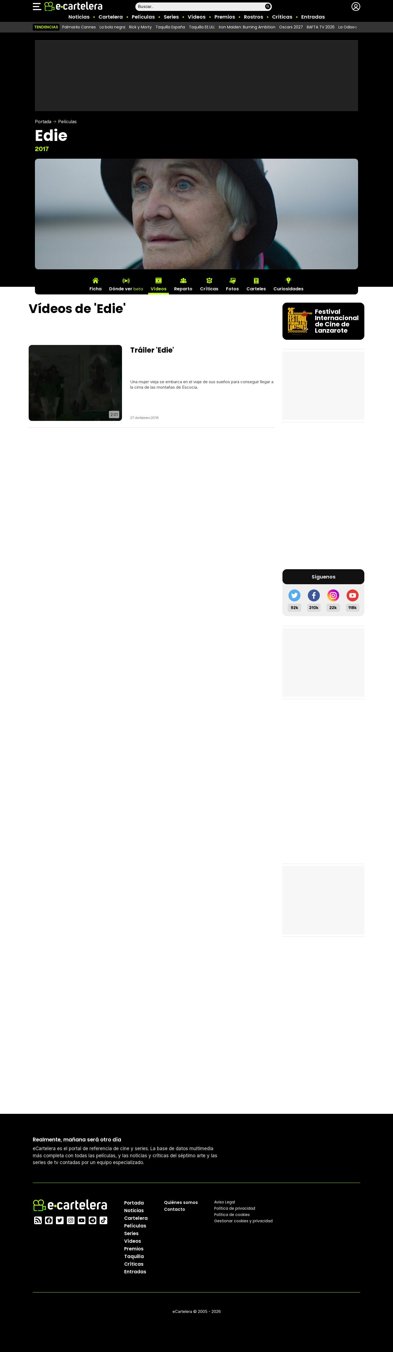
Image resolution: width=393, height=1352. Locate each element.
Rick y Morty (140, 27)
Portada (43, 121)
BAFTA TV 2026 (321, 27)
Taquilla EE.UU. (202, 27)
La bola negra (112, 27)
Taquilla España (170, 27)
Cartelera (111, 16)
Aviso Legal (224, 1202)
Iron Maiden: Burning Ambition (247, 27)
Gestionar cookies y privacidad (243, 1220)
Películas (143, 16)
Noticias (79, 16)
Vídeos (197, 16)
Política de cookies (232, 1214)
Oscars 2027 (291, 27)
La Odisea (347, 27)
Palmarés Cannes (79, 27)
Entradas (313, 16)
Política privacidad (234, 1208)
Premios (225, 16)
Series (171, 16)
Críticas (282, 16)
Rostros (253, 16)
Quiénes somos (181, 1202)
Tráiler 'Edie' (152, 350)
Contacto (174, 1209)
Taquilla (134, 1256)
